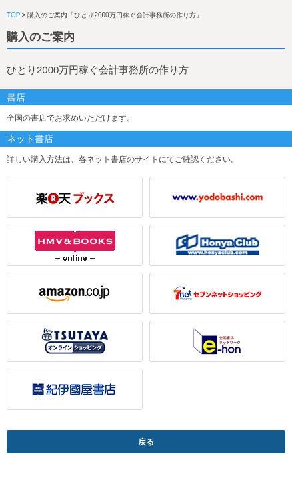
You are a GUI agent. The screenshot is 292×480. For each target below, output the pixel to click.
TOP (13, 15)
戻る (146, 442)
